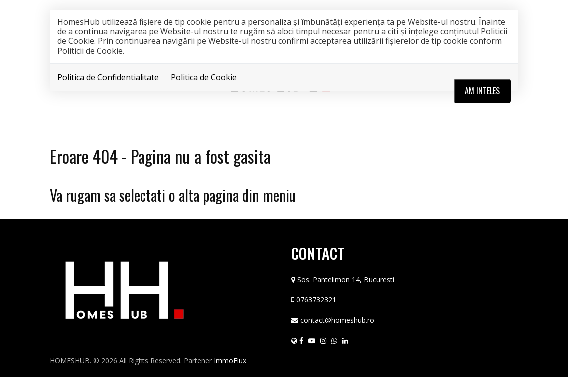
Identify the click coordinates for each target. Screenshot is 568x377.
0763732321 (316, 299)
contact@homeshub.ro (337, 320)
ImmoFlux (230, 360)
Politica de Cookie (204, 77)
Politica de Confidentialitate (108, 77)
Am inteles (482, 91)
